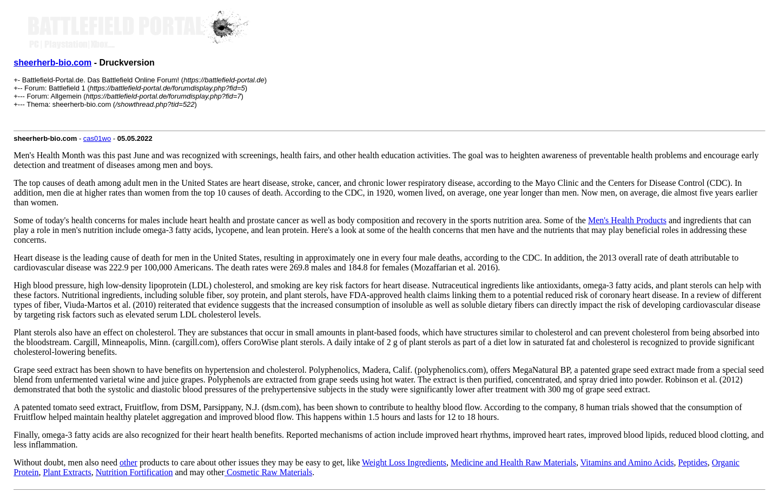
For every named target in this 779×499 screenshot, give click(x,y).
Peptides (693, 462)
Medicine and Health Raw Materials (513, 462)
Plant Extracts (67, 472)
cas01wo (97, 138)
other (128, 462)
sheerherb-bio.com (52, 62)
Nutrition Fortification (134, 472)
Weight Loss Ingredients (404, 462)
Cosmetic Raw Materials (268, 472)
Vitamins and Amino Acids (627, 462)
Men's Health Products (627, 220)
